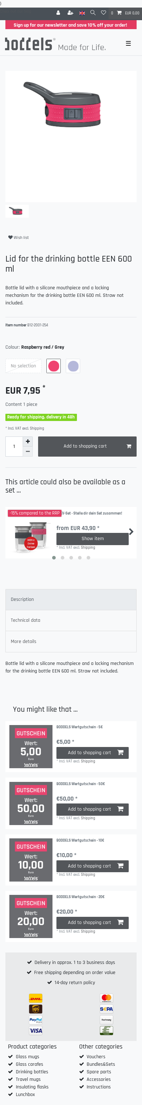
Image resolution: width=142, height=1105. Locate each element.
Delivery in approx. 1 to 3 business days (75, 962)
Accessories (99, 1079)
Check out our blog (15, 11)
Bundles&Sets (101, 1064)
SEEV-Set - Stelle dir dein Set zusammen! (89, 513)
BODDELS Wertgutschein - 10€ (80, 840)
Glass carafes (29, 1064)
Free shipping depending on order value (74, 972)
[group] (30, 746)
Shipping (36, 428)
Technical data (25, 620)
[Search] (93, 13)
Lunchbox (25, 1094)
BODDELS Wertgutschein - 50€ (80, 784)
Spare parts (99, 1072)
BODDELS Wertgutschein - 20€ (80, 897)
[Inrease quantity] (28, 441)
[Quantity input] (14, 446)
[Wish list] (104, 13)
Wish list (18, 237)
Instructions (99, 1087)
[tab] (71, 599)
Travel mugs (28, 1079)
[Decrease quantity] (28, 452)
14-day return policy (75, 982)
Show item (93, 538)
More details (23, 641)
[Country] (82, 13)
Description (22, 599)
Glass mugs (27, 1057)
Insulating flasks (32, 1087)
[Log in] (59, 13)
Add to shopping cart (98, 446)
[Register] (71, 13)
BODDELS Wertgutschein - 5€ (79, 727)
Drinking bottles (32, 1072)
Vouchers (96, 1057)
